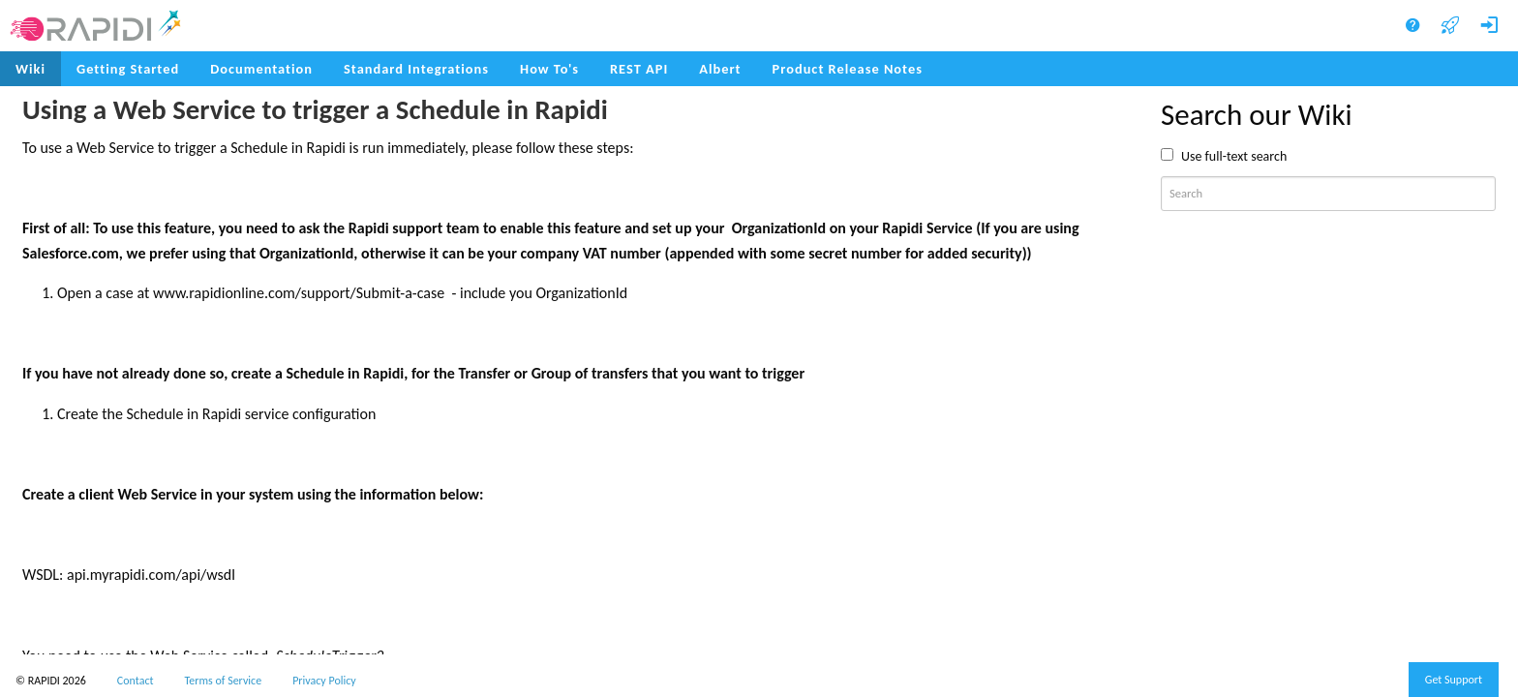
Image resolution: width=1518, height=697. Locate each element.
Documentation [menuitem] (261, 68)
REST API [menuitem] (639, 68)
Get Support (1453, 679)
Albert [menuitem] (720, 68)
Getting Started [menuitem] (127, 68)
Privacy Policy (324, 680)
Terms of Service (223, 680)
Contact (135, 680)
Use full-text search (1234, 156)
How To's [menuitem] (549, 68)
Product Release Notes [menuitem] (848, 68)
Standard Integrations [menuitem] (416, 68)
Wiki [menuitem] (30, 68)
